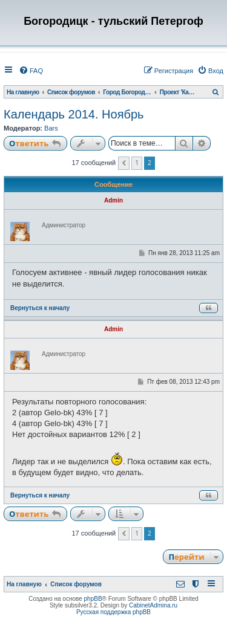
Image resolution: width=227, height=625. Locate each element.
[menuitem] (31, 70)
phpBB (93, 598)
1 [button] (137, 162)
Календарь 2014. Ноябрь (74, 114)
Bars (51, 128)
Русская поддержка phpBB (113, 612)
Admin (113, 200)
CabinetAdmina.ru (153, 605)
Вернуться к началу (40, 308)
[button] (124, 163)
